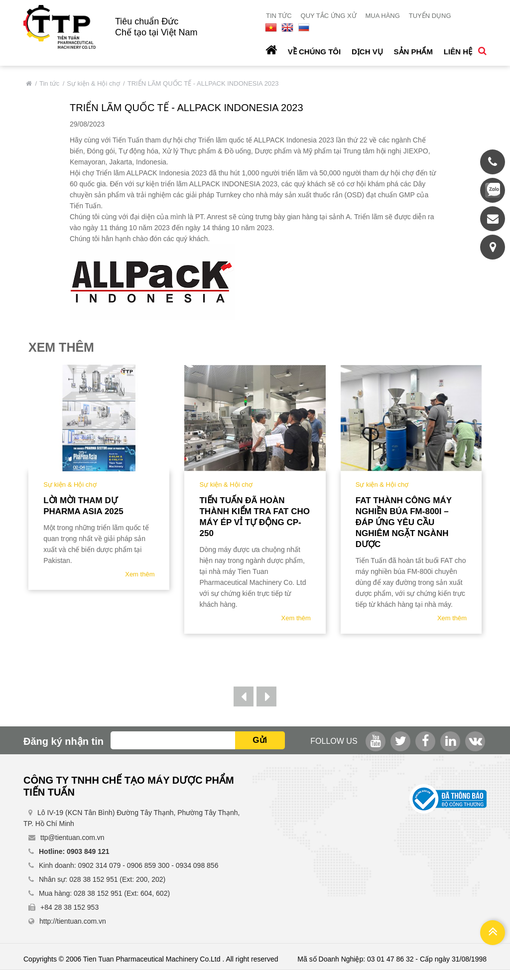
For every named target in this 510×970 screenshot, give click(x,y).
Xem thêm (139, 574)
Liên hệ (458, 51)
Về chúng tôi (314, 51)
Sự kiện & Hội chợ (93, 83)
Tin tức (279, 15)
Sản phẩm (413, 51)
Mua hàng (382, 15)
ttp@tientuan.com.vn (72, 837)
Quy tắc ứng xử (329, 15)
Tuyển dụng (430, 15)
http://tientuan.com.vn (72, 921)
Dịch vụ (367, 51)
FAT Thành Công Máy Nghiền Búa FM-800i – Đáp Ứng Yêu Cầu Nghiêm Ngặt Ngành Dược (404, 522)
